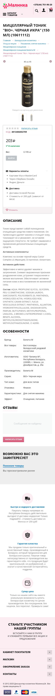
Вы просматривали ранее (19, 470)
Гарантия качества (27, 543)
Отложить (13, 210)
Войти (11, 158)
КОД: (8, 132)
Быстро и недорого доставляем (28, 506)
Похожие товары (13, 465)
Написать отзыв (29, 128)
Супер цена (28, 591)
